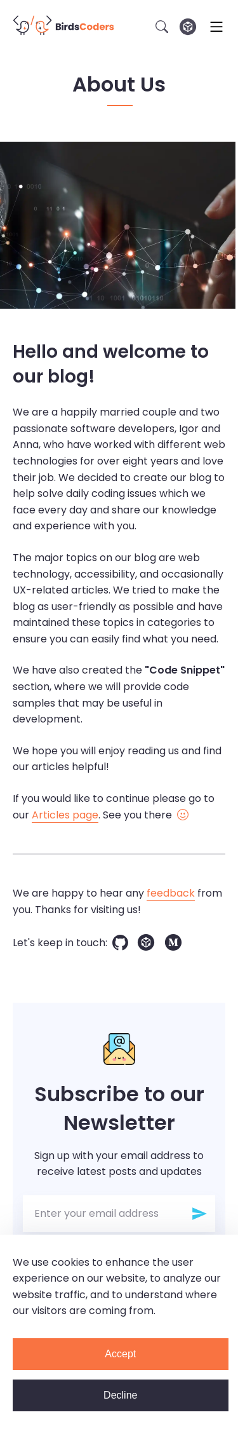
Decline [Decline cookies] (120, 1395)
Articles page (65, 815)
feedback (171, 893)
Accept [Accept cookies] (120, 1353)
